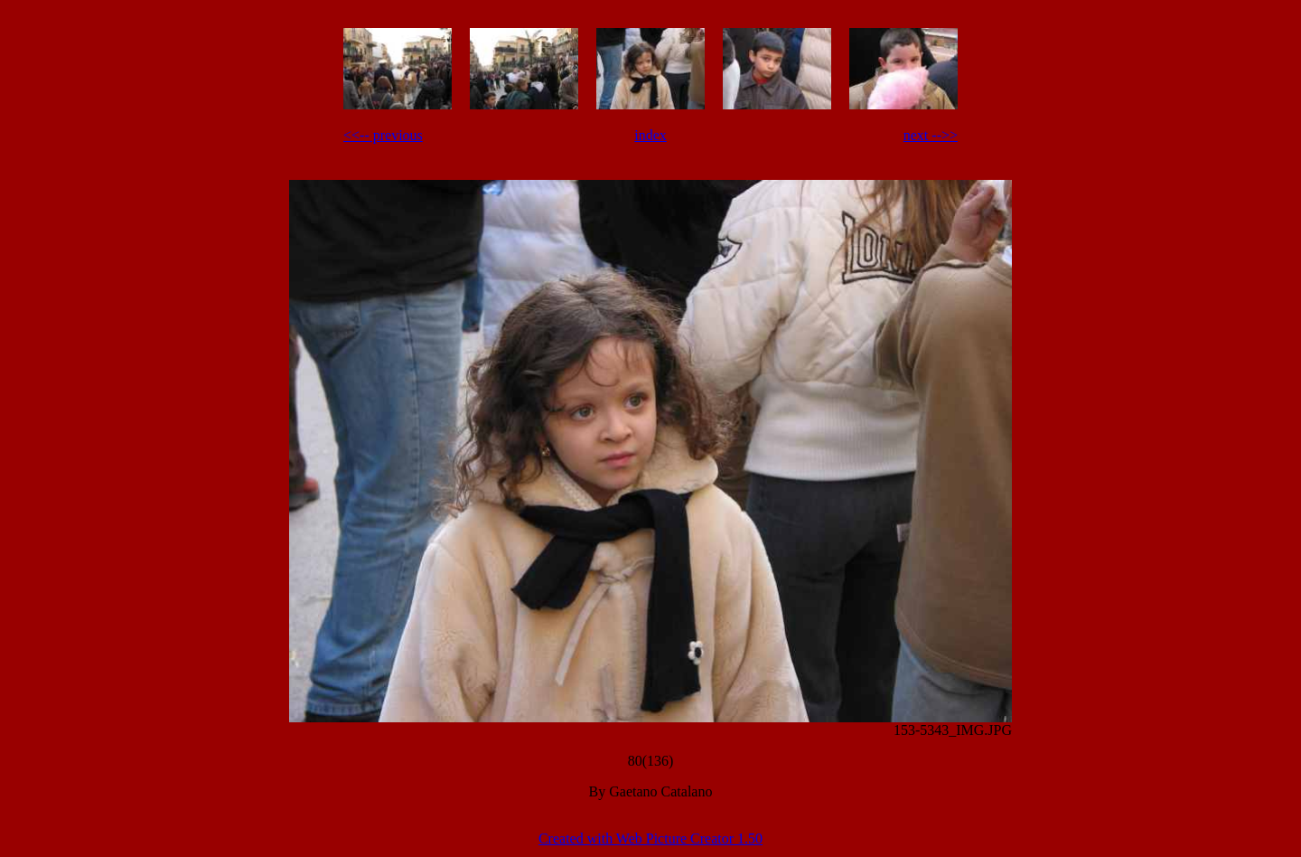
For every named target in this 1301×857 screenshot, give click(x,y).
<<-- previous (383, 135)
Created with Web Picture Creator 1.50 (650, 838)
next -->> (930, 135)
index (650, 135)
